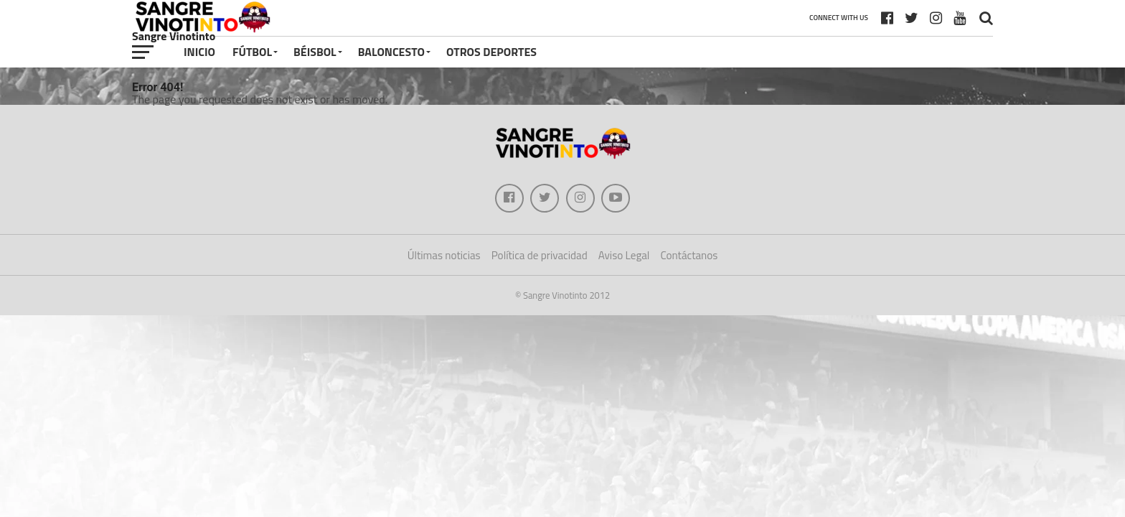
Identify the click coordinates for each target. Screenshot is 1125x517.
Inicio (199, 51)
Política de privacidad (539, 255)
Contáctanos (688, 255)
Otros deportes (491, 51)
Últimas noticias (444, 255)
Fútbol (252, 51)
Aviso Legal (624, 255)
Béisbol (314, 51)
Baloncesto (391, 51)
